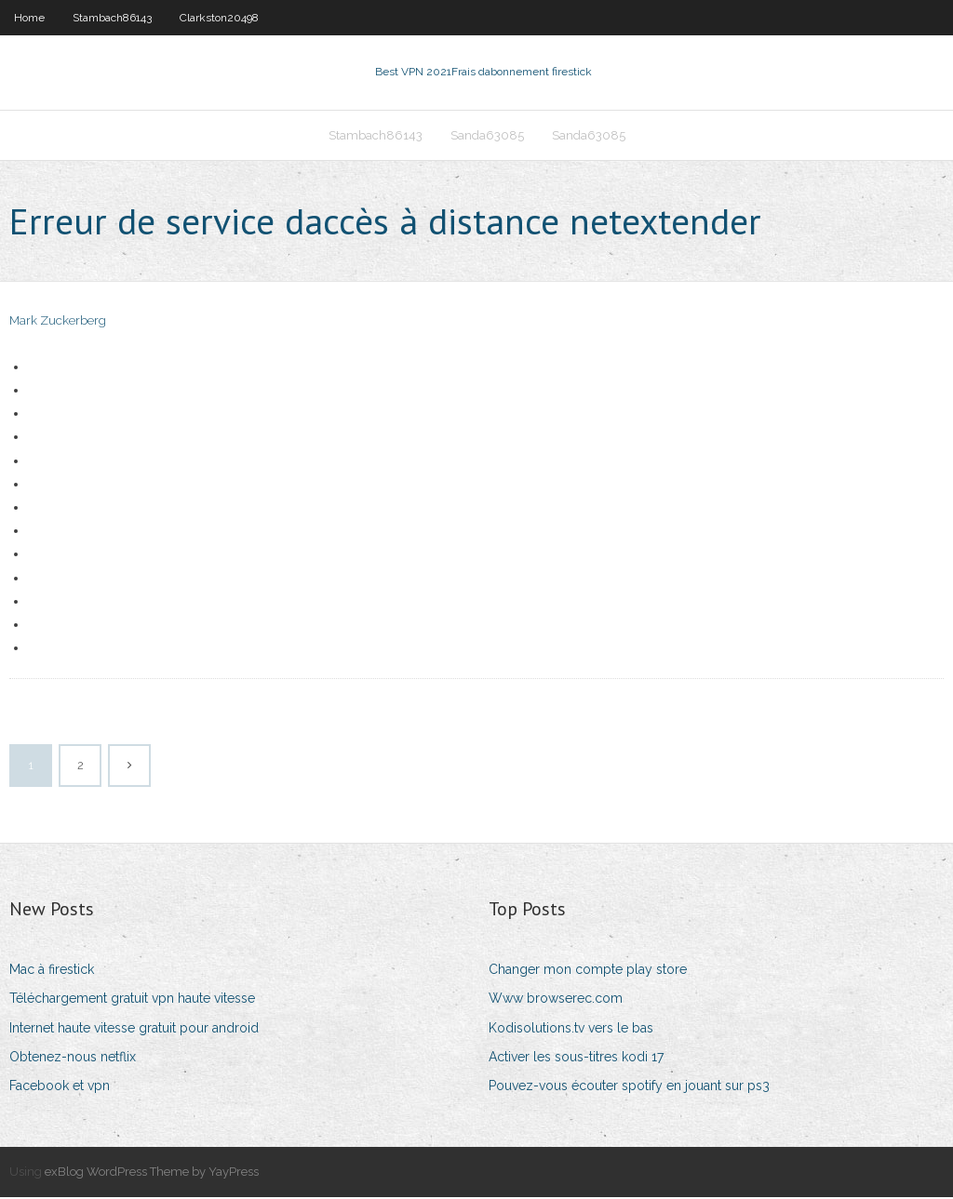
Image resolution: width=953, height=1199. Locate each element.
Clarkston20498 (219, 17)
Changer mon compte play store (588, 971)
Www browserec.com (556, 1000)
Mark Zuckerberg (57, 323)
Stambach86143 (112, 17)
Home (29, 17)
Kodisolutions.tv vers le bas (571, 1029)
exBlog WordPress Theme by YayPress (152, 1173)
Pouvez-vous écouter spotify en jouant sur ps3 (629, 1087)
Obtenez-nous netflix (72, 1058)
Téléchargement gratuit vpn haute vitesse (132, 1000)
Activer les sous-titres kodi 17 (576, 1058)
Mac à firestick (51, 971)
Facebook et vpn (59, 1087)
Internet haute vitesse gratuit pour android (134, 1029)
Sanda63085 (487, 136)
